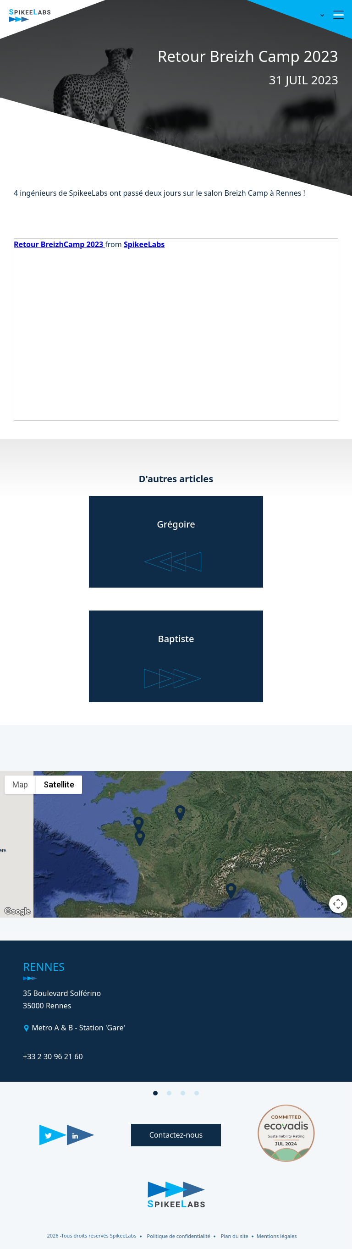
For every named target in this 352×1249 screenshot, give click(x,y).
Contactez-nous (176, 1135)
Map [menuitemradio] (20, 784)
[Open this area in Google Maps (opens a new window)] (17, 912)
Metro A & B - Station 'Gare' (77, 1028)
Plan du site (234, 1235)
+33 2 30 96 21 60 (53, 1056)
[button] (138, 824)
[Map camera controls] (338, 904)
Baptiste (176, 639)
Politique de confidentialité (178, 1235)
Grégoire (176, 524)
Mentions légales (277, 1235)
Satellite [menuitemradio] (59, 784)
